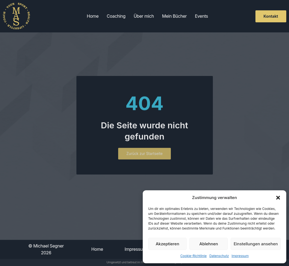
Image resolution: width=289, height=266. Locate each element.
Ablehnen (208, 243)
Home (93, 16)
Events (201, 16)
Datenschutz (219, 256)
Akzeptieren (167, 243)
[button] (278, 197)
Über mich (144, 16)
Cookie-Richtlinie (193, 256)
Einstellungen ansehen (256, 243)
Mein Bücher (174, 16)
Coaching (116, 16)
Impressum (240, 256)
